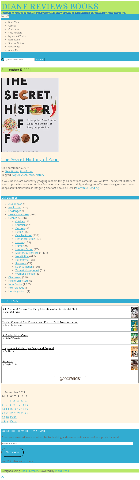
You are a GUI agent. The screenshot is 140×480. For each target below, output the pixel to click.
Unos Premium (29, 471)
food (31, 174)
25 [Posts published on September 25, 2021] (22, 413)
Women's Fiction (25, 273)
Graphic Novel (23, 235)
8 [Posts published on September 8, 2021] (10, 404)
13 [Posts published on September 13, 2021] (3, 408)
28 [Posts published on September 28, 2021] (7, 417)
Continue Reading (87, 188)
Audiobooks (15, 204)
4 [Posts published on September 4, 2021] (22, 400)
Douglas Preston (11, 364)
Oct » (13, 421)
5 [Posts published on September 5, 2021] (26, 400)
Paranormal (22, 259)
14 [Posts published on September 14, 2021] (7, 408)
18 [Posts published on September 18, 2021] (22, 408)
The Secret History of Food (30, 159)
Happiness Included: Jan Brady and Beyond (28, 348)
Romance (21, 263)
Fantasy (20, 228)
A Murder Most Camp (15, 335)
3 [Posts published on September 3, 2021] (18, 400)
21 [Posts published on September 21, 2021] (7, 413)
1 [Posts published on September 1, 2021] (10, 400)
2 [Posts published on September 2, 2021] (14, 400)
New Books (12, 171)
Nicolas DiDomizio (12, 338)
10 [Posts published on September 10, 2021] (18, 404)
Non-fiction (26, 171)
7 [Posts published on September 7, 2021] (6, 404)
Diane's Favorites (18, 214)
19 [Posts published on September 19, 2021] (26, 408)
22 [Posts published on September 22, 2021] (11, 413)
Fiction (19, 231)
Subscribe (12, 452)
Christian (20, 224)
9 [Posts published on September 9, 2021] (14, 404)
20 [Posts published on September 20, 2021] (3, 413)
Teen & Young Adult (27, 270)
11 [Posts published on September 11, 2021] (22, 404)
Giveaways (14, 277)
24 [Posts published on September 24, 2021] (18, 413)
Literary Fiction (24, 249)
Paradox (7, 361)
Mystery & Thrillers (27, 252)
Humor (19, 245)
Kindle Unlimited (18, 280)
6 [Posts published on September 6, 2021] (2, 404)
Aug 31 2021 (19, 174)
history (40, 174)
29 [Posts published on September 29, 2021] (11, 417)
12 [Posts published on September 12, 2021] (26, 404)
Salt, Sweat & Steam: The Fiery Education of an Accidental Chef (39, 309)
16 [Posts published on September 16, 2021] (15, 408)
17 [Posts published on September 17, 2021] (18, 408)
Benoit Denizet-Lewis (13, 325)
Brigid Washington (12, 312)
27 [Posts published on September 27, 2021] (3, 417)
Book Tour (14, 207)
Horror (19, 242)
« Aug (4, 421)
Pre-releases (16, 287)
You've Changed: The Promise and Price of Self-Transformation (40, 322)
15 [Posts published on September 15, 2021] (11, 408)
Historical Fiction (25, 238)
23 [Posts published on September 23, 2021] (15, 413)
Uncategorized (17, 291)
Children (20, 221)
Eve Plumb (9, 351)
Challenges (14, 211)
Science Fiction (24, 266)
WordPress (62, 471)
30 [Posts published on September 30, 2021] (15, 417)
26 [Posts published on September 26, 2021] (26, 413)
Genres (12, 218)
